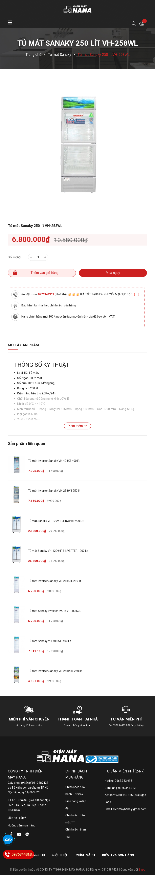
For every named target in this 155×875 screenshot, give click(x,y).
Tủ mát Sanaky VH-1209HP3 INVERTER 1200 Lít (58, 550)
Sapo (142, 869)
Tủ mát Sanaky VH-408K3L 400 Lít (49, 641)
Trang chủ (36, 855)
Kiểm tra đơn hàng (118, 855)
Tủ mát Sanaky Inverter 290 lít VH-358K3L (54, 610)
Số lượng (14, 257)
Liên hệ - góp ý (17, 817)
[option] (77, 144)
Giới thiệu (60, 855)
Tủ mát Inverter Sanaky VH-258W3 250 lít (54, 490)
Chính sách (85, 855)
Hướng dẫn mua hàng (21, 825)
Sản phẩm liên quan (26, 443)
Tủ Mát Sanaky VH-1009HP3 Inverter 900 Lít (56, 520)
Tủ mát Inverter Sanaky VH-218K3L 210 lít (54, 581)
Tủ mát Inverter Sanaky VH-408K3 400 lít (54, 460)
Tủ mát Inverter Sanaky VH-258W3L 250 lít (55, 671)
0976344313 (46, 294)
